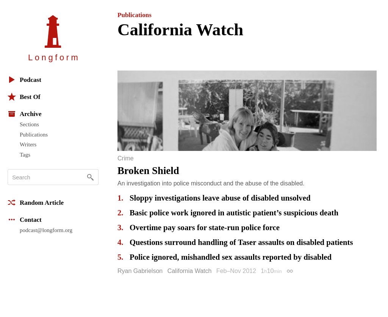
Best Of (24, 97)
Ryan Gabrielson (140, 271)
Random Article (36, 202)
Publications (34, 135)
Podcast (24, 79)
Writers (28, 144)
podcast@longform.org (46, 230)
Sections (29, 124)
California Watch (189, 271)
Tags (25, 155)
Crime (125, 158)
